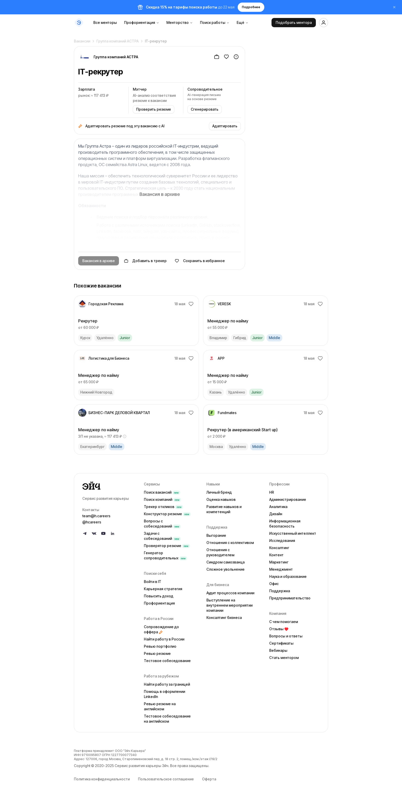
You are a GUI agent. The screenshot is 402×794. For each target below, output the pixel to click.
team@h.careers (96, 516)
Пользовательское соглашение (166, 779)
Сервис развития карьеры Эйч (141, 765)
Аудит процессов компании (230, 593)
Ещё (242, 22)
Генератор (165, 555)
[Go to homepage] (109, 486)
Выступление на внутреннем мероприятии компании (229, 605)
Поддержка (279, 591)
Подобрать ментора (294, 22)
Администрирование (287, 499)
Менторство (179, 22)
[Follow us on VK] (94, 533)
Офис (274, 583)
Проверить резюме (153, 109)
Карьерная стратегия (163, 589)
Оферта (209, 779)
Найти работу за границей (167, 684)
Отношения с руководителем (220, 552)
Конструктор (167, 514)
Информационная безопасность (284, 523)
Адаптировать (224, 126)
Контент (276, 555)
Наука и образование (288, 576)
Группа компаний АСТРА (117, 39)
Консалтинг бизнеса (224, 617)
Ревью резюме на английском (160, 706)
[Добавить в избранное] (226, 56)
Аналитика (278, 506)
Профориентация (141, 22)
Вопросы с (162, 523)
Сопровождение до (161, 629)
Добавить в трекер (145, 261)
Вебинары (278, 650)
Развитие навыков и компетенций (224, 509)
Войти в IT (152, 581)
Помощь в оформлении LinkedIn (164, 694)
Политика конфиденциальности (102, 779)
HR (271, 492)
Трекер (163, 506)
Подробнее (251, 7)
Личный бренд (219, 492)
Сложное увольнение (225, 569)
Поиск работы (214, 22)
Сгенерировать (204, 109)
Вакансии (82, 39)
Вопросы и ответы (286, 636)
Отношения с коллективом (230, 542)
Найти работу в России (164, 639)
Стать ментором (284, 657)
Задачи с (162, 536)
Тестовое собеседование (167, 660)
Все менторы (105, 22)
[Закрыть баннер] (394, 7)
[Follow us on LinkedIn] (112, 533)
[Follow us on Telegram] (84, 533)
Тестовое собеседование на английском (167, 718)
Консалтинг (279, 548)
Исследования (282, 540)
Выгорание (216, 535)
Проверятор (167, 545)
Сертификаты (281, 643)
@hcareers (91, 522)
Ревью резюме (157, 653)
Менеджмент (281, 569)
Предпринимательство (289, 598)
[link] (136, 320)
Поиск (162, 492)
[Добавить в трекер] (216, 56)
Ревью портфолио (160, 646)
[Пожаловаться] (236, 56)
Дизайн (275, 514)
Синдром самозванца (225, 562)
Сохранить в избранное (200, 261)
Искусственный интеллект (292, 533)
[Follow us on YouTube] (103, 533)
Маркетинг (278, 562)
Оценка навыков (221, 499)
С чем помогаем (283, 621)
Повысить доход (158, 596)
